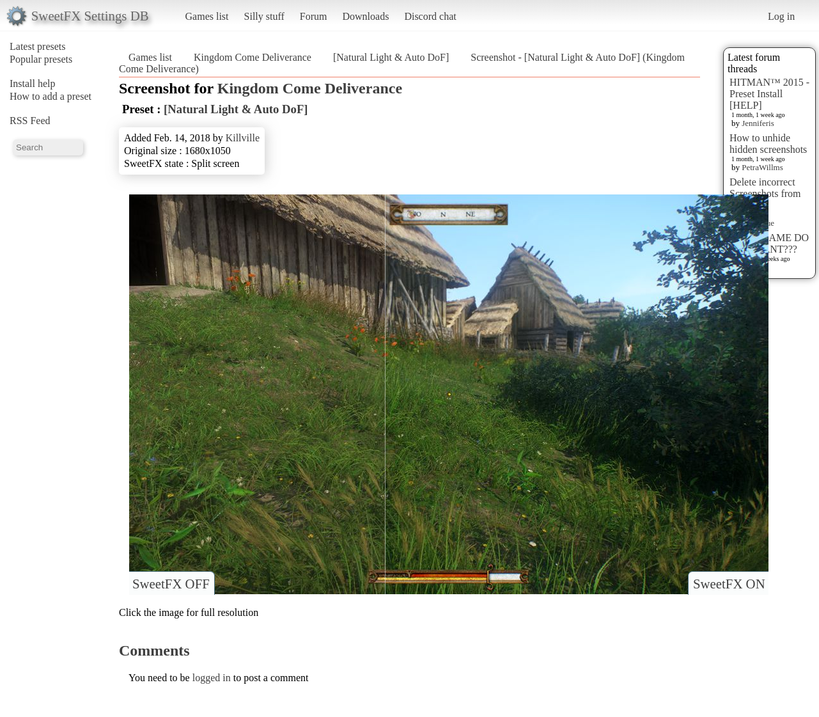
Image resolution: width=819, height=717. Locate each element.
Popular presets (41, 59)
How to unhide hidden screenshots (768, 143)
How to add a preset (50, 96)
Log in (781, 16)
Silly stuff (264, 16)
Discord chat (430, 16)
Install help (33, 83)
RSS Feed (30, 120)
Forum (313, 16)
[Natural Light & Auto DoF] (391, 57)
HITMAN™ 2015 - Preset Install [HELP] (769, 94)
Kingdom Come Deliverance (252, 57)
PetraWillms (762, 167)
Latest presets (38, 46)
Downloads (365, 16)
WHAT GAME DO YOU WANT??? (769, 243)
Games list (207, 16)
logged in (211, 677)
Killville (243, 137)
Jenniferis (758, 123)
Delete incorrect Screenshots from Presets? (765, 193)
